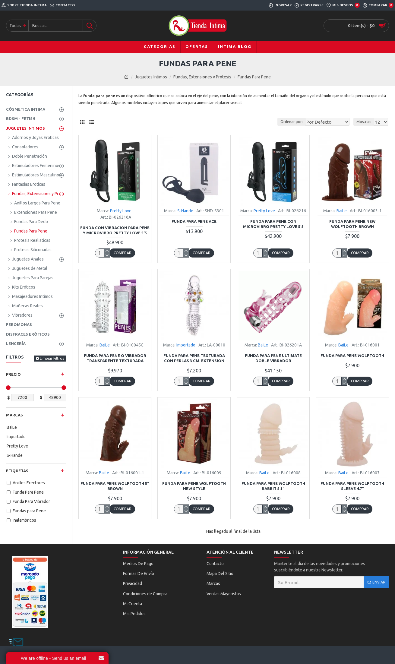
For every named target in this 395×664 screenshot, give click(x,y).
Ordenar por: (291, 122)
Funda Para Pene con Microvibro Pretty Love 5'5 (273, 224)
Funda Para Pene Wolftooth (352, 355)
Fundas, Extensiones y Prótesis (202, 76)
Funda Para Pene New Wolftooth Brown (352, 224)
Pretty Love (120, 210)
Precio (13, 374)
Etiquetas (17, 471)
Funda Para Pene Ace (194, 221)
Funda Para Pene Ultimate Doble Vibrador (273, 358)
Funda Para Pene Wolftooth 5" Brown (115, 486)
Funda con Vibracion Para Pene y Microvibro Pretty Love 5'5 (115, 230)
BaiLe (342, 210)
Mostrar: (365, 122)
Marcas (14, 415)
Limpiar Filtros (52, 358)
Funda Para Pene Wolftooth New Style (194, 486)
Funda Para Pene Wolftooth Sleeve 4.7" (352, 486)
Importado (185, 345)
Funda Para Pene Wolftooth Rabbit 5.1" (273, 486)
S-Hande (185, 210)
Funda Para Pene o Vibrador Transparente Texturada (115, 358)
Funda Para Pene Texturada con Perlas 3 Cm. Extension (194, 358)
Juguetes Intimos (151, 76)
